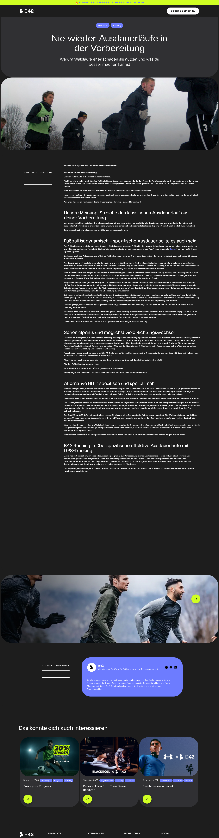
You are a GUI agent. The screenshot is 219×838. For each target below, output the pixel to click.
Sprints (173, 249)
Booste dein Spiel (183, 11)
